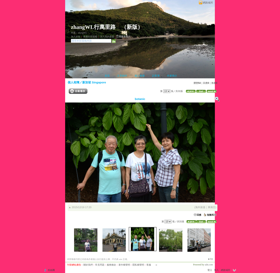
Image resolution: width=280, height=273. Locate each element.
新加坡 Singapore (94, 82)
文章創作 (122, 75)
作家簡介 (172, 75)
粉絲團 (51, 270)
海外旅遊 (200, 207)
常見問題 (99, 264)
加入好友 (75, 36)
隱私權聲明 (138, 264)
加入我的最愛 (107, 36)
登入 (209, 270)
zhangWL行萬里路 (93, 27)
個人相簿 (140, 75)
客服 (148, 264)
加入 (216, 270)
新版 (132, 27)
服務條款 (111, 264)
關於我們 (88, 264)
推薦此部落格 (90, 36)
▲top (210, 258)
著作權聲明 (124, 264)
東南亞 (211, 207)
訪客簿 (156, 75)
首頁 (107, 75)
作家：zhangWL (79, 32)
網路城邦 (208, 2)
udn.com (209, 264)
